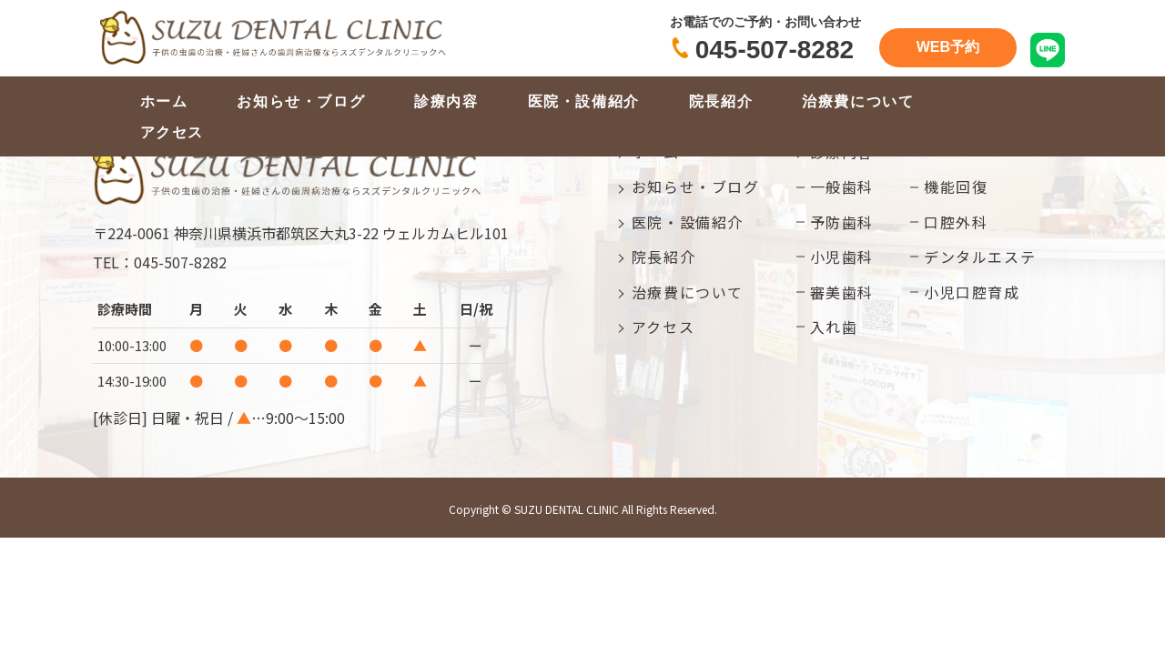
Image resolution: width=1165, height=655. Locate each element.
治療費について (858, 101)
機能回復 (956, 186)
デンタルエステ (980, 257)
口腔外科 (956, 222)
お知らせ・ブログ (301, 101)
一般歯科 (842, 186)
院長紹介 (721, 101)
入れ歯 (834, 327)
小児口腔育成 (972, 292)
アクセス (172, 132)
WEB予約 (948, 47)
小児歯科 (842, 257)
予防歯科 (842, 222)
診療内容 (446, 101)
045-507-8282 (774, 49)
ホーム (164, 101)
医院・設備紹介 (584, 101)
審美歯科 (842, 292)
